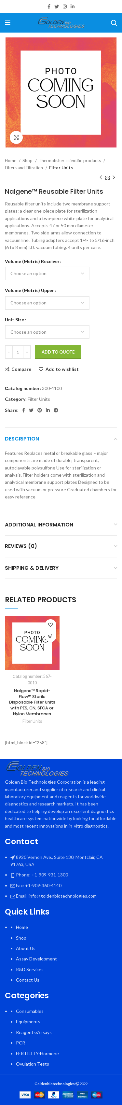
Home (11, 160)
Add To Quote (58, 352)
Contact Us (27, 980)
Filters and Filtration (24, 167)
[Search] (114, 22)
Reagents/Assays (34, 1032)
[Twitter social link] (56, 6)
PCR (20, 1042)
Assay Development (36, 958)
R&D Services (30, 969)
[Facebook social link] (49, 6)
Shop (28, 160)
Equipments (28, 1021)
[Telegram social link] (56, 410)
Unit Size (14, 319)
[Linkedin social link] (72, 6)
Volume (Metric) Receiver (32, 261)
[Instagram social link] (65, 6)
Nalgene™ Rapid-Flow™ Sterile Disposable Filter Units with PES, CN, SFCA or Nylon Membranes (32, 702)
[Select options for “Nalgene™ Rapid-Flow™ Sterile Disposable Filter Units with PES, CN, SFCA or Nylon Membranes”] (50, 636)
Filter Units (61, 167)
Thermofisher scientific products (70, 160)
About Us (25, 948)
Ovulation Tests (32, 1064)
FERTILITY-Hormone (37, 1053)
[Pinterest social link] (39, 410)
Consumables (30, 1011)
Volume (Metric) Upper (29, 290)
